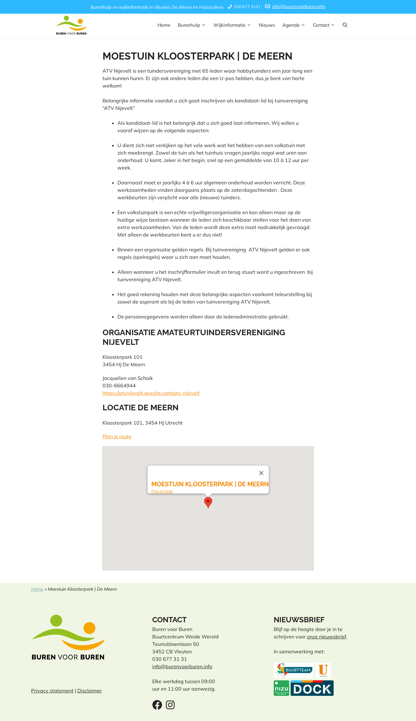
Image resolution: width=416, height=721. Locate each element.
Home (164, 25)
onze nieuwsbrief (326, 636)
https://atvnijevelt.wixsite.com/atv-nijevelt (151, 393)
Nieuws (267, 25)
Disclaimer (89, 690)
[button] (345, 25)
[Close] (261, 473)
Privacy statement (52, 690)
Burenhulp (194, 25)
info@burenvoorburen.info (298, 6)
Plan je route (117, 436)
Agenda (295, 25)
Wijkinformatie (234, 25)
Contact (326, 25)
